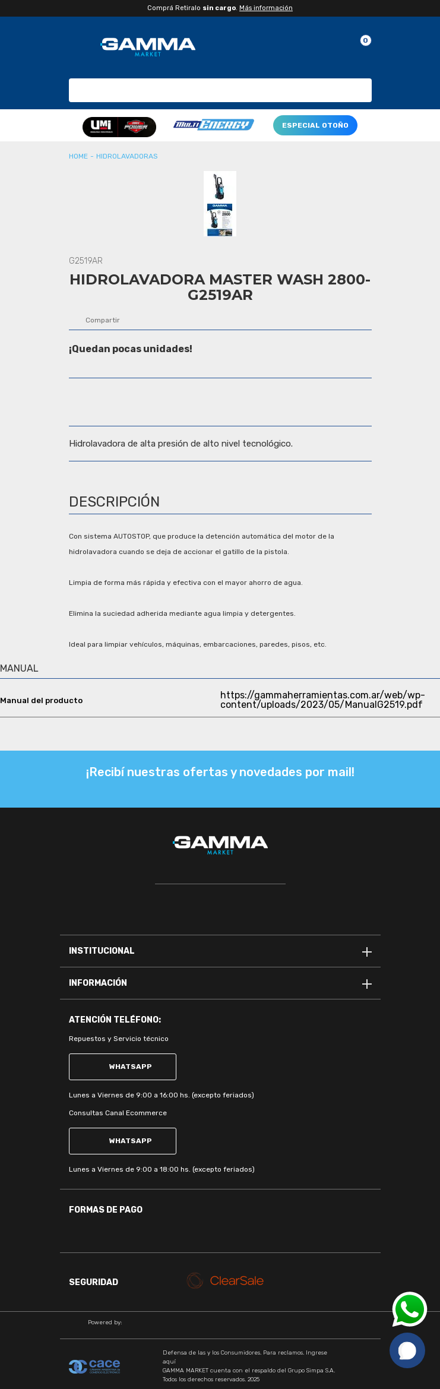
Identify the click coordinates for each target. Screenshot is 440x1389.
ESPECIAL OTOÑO (315, 125)
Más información (266, 8)
